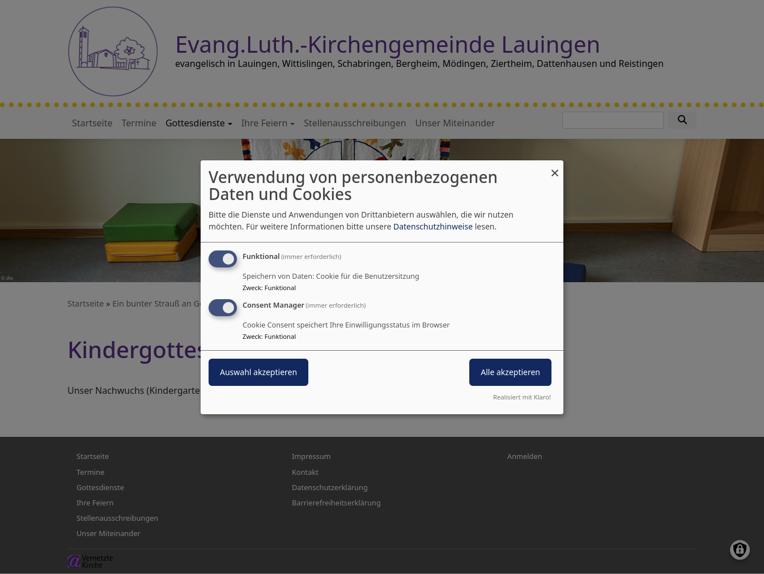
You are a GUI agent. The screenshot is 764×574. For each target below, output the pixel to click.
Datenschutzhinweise (433, 226)
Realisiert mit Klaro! (522, 397)
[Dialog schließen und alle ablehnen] (554, 167)
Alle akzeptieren (510, 372)
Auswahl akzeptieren (258, 372)
